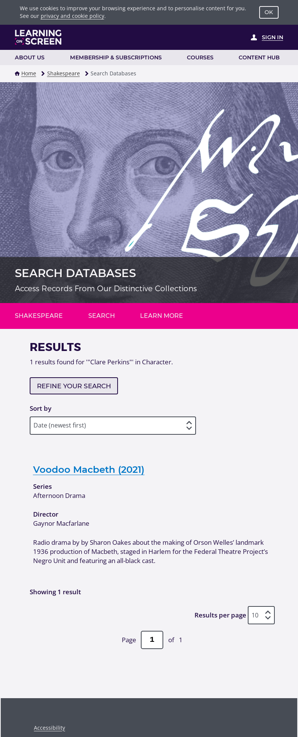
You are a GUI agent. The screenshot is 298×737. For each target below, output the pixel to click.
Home (28, 73)
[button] (17, 73)
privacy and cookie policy (72, 15)
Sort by (40, 408)
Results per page (220, 615)
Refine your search (74, 386)
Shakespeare (63, 73)
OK (269, 12)
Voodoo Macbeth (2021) (89, 469)
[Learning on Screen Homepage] (38, 37)
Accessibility (49, 727)
